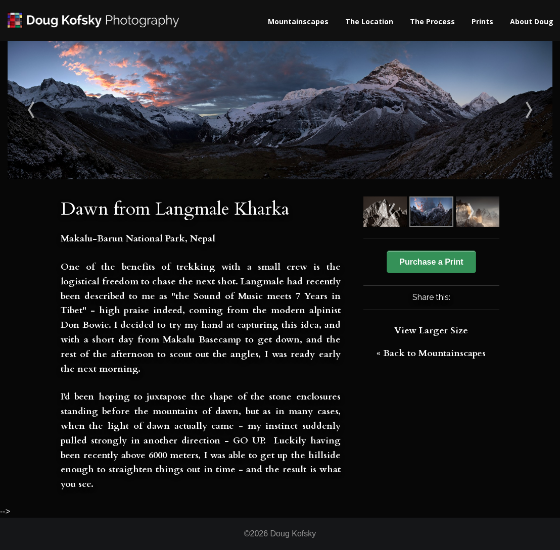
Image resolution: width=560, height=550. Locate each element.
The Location (369, 21)
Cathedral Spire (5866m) (76, 110)
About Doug (531, 21)
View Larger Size (431, 330)
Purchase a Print (431, 262)
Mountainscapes (298, 21)
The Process (432, 21)
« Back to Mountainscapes (431, 353)
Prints (482, 21)
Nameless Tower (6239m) (484, 110)
